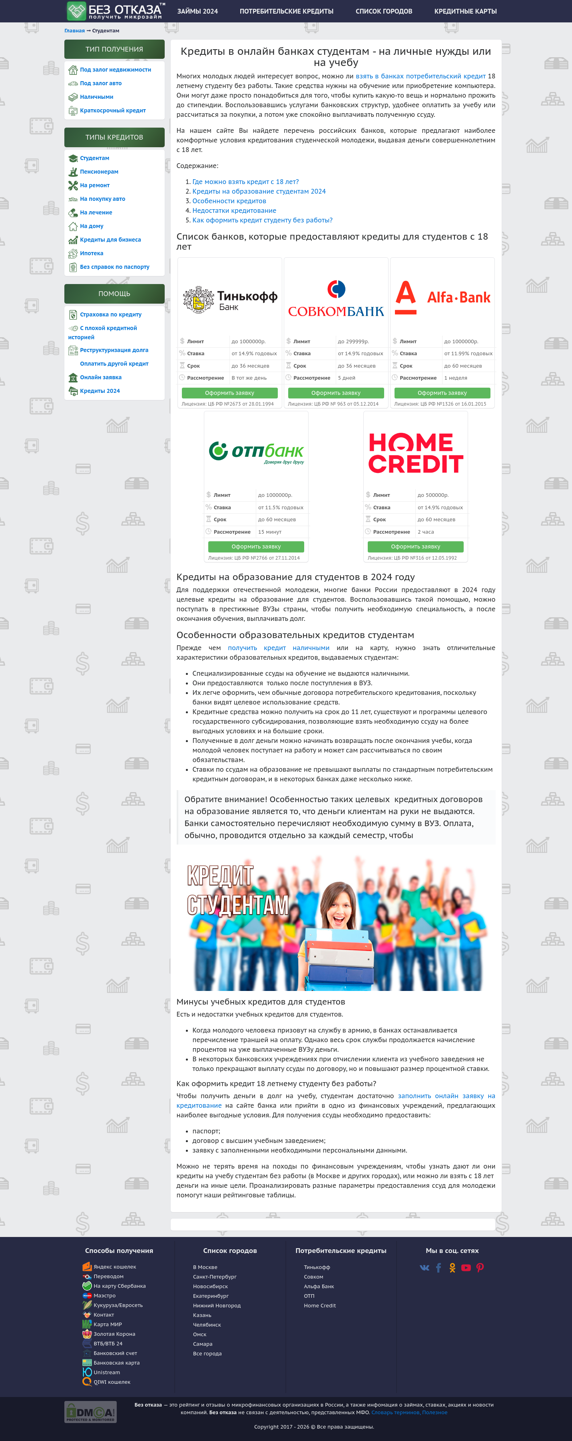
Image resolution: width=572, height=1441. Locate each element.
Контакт (104, 1314)
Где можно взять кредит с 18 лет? (246, 182)
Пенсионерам (93, 172)
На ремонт (89, 185)
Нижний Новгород (217, 1305)
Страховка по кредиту (105, 315)
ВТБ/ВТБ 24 (108, 1343)
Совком (313, 1276)
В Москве (205, 1267)
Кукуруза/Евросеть (118, 1305)
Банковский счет (116, 1353)
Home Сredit (320, 1305)
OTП (309, 1296)
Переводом (109, 1276)
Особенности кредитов (230, 201)
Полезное (435, 1412)
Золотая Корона (115, 1334)
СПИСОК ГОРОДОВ (384, 11)
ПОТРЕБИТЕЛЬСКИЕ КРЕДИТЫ (286, 11)
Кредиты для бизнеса (105, 240)
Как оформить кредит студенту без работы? (263, 220)
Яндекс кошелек (115, 1266)
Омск (199, 1334)
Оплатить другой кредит (108, 364)
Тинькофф (317, 1267)
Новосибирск (210, 1286)
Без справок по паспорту (108, 267)
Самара (203, 1344)
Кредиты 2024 (94, 391)
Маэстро (105, 1295)
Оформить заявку (229, 392)
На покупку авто (97, 199)
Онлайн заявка (95, 377)
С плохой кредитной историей (102, 332)
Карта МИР (108, 1324)
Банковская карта (117, 1362)
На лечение (90, 213)
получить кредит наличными (279, 648)
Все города (207, 1353)
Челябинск (207, 1324)
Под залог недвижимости (109, 70)
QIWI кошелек (112, 1382)
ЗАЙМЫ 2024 (197, 11)
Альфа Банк (319, 1286)
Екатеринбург (211, 1296)
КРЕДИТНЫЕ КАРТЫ (465, 11)
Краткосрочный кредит (107, 111)
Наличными (91, 97)
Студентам (89, 158)
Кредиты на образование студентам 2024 (259, 191)
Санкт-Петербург (215, 1276)
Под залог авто (95, 83)
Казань (202, 1315)
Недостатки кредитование (235, 210)
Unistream (107, 1372)
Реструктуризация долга (108, 350)
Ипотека (86, 253)
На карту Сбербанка (120, 1286)
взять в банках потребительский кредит (420, 76)
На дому (86, 226)
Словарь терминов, (396, 1412)
